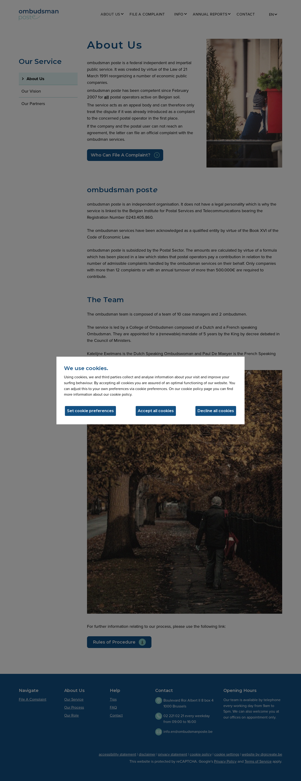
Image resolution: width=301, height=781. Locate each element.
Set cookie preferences (90, 411)
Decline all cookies (216, 411)
